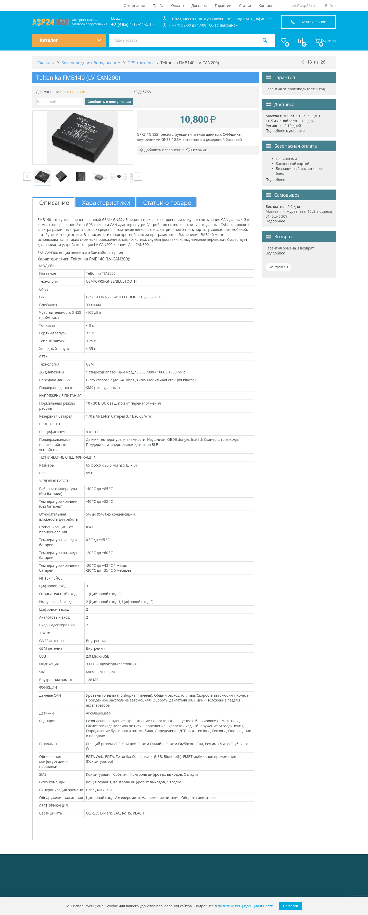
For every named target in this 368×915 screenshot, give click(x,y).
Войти (330, 5)
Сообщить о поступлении (109, 102)
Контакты (267, 5)
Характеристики (106, 202)
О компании (134, 5)
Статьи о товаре (167, 202)
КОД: (137, 91)
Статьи (245, 5)
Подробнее (275, 179)
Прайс (158, 5)
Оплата (177, 5)
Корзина (325, 40)
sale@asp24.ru (302, 5)
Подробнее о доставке (285, 130)
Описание (54, 202)
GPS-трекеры (278, 267)
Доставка (199, 5)
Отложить (197, 149)
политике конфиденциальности (245, 906)
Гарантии (223, 5)
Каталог (70, 40)
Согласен (290, 906)
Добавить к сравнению (162, 149)
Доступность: (47, 91)
